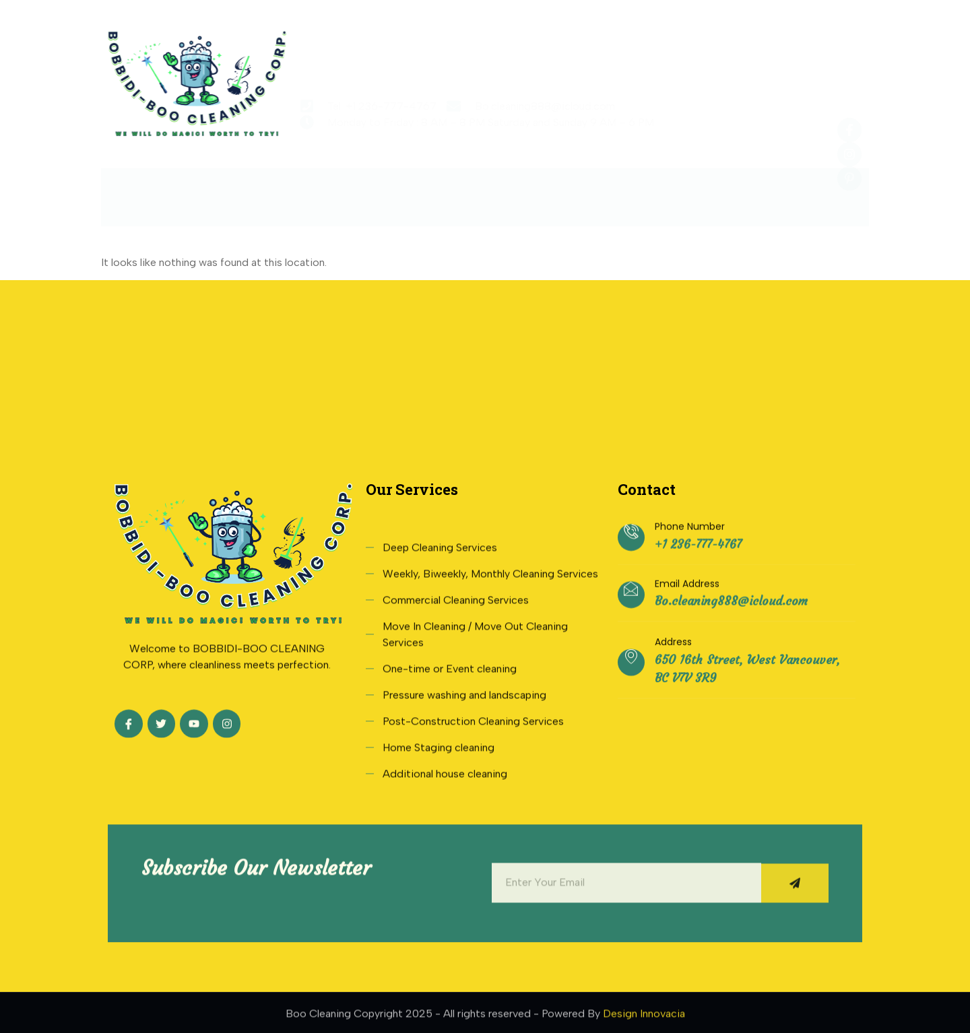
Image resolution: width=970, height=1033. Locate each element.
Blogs (686, 188)
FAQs (617, 188)
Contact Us (769, 188)
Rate (445, 188)
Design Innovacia (644, 1017)
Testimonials (531, 188)
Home (187, 188)
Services (361, 189)
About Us (266, 188)
